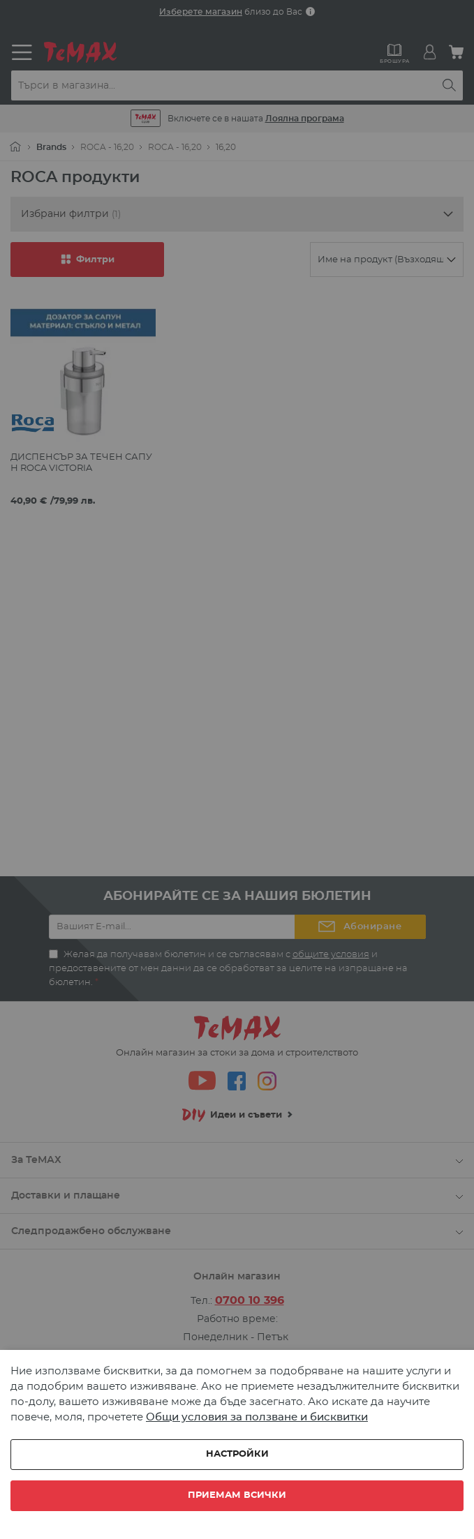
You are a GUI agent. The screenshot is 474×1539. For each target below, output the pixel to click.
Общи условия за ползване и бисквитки (257, 1417)
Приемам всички (237, 1495)
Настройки (237, 1454)
